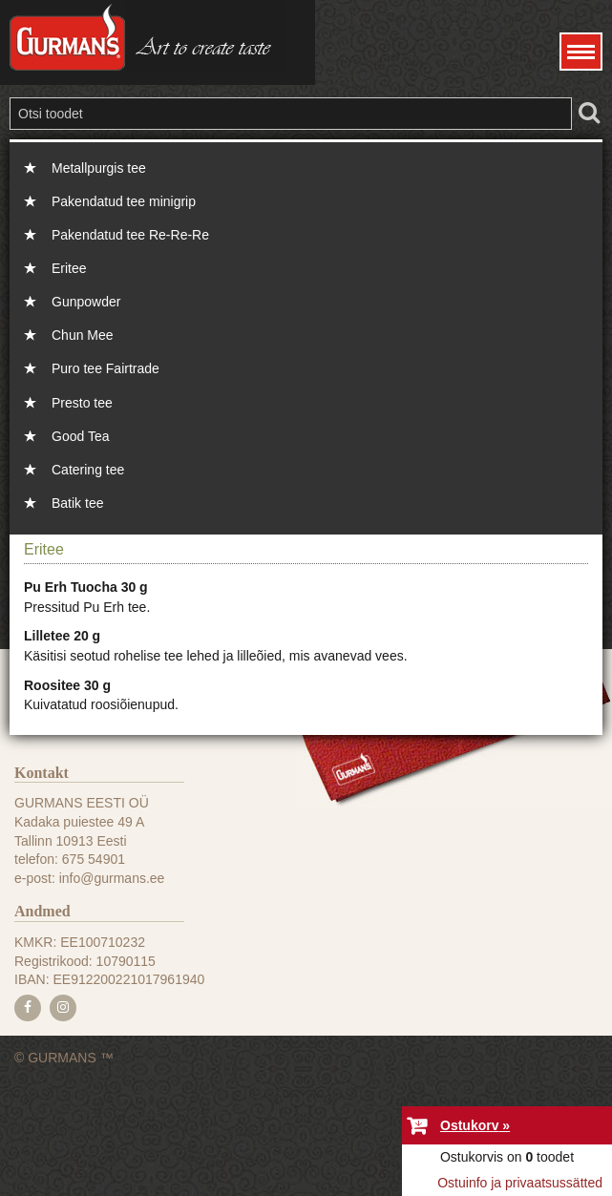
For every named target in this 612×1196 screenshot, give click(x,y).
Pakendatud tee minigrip (124, 201)
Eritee (69, 268)
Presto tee (82, 402)
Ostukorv (469, 1125)
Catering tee (88, 469)
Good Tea (80, 436)
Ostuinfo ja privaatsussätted (519, 1182)
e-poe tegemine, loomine (306, 1195)
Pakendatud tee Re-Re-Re (130, 234)
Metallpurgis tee (99, 168)
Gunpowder (86, 301)
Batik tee (77, 503)
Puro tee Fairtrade (105, 368)
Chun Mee (83, 335)
